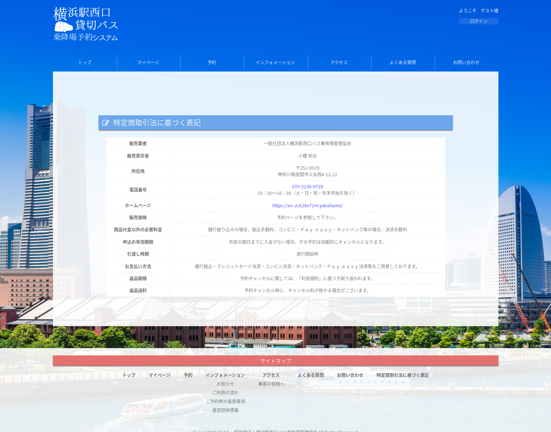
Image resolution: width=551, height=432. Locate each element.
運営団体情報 (225, 410)
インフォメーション (275, 62)
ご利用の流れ (225, 392)
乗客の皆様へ (271, 384)
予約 (211, 62)
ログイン (478, 21)
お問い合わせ (466, 62)
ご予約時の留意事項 (225, 401)
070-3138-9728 (307, 186)
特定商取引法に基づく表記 (402, 375)
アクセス (339, 62)
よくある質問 (403, 62)
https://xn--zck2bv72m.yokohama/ (307, 205)
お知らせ (225, 384)
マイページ (148, 62)
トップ (84, 62)
